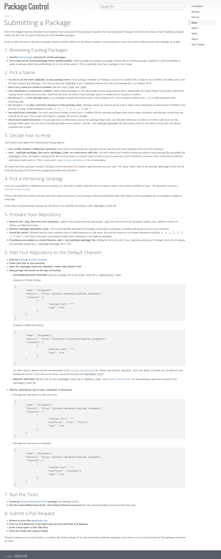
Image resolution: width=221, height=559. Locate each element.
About (195, 39)
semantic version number (17, 187)
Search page (25, 57)
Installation (197, 6)
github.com (41, 516)
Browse (196, 11)
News (195, 28)
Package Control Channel (33, 256)
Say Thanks (198, 44)
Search (195, 17)
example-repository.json (75, 158)
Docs (194, 22)
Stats (194, 33)
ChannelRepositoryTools (34, 497)
